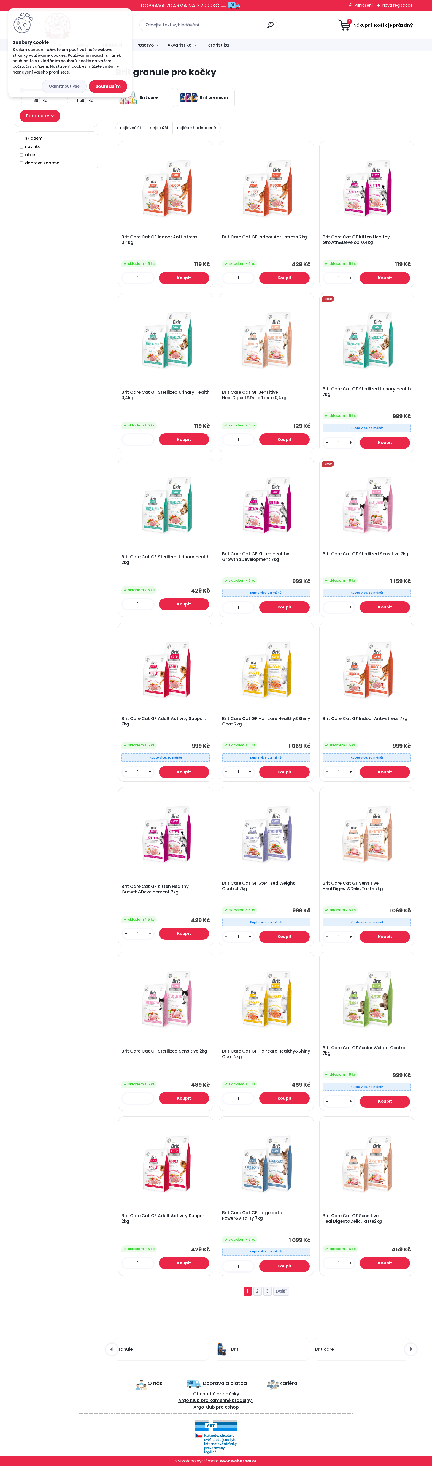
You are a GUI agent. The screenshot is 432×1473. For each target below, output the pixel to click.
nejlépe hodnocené (196, 128)
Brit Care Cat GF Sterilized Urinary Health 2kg (158, 562)
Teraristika (217, 45)
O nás (155, 1389)
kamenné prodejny (230, 1407)
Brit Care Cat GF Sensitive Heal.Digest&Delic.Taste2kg (352, 1224)
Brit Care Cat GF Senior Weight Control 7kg (365, 1055)
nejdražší (159, 128)
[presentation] (112, 1356)
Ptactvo (145, 45)
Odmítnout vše (64, 86)
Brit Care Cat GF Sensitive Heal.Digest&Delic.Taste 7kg (353, 890)
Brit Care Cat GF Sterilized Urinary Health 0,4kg (158, 396)
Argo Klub (189, 1407)
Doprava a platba (224, 1389)
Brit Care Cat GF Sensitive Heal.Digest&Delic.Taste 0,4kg (255, 396)
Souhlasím (108, 86)
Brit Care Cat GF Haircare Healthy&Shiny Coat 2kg (250, 1059)
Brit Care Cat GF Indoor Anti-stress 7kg (365, 722)
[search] (270, 27)
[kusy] (138, 278)
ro (206, 1407)
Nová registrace (397, 5)
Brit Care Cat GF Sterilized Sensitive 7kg (366, 556)
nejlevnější (130, 128)
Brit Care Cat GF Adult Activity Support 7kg (164, 724)
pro (220, 1414)
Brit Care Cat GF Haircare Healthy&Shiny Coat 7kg (250, 724)
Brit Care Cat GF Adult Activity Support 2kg (164, 1224)
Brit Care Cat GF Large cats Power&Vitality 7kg (252, 1221)
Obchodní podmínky (216, 1401)
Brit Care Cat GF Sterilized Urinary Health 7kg (359, 393)
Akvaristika (180, 45)
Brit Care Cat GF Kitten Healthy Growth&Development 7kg (256, 558)
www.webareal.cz (238, 1468)
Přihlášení (364, 5)
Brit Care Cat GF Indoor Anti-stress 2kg (265, 237)
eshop (231, 1414)
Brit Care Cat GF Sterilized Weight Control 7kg (259, 890)
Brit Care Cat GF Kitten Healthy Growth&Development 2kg (155, 893)
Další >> (281, 1298)
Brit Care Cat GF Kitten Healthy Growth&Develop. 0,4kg (356, 240)
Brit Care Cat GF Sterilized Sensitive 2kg (165, 1056)
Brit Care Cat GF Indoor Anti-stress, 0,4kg (160, 240)
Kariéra (288, 1389)
